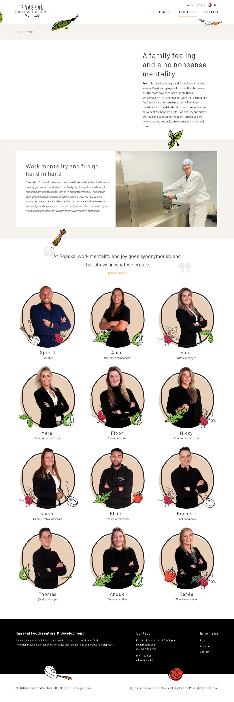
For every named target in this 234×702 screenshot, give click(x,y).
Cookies (166, 688)
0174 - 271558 (144, 655)
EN (213, 4)
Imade (88, 688)
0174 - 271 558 (195, 4)
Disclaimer (180, 688)
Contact (211, 12)
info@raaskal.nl (144, 659)
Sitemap (213, 688)
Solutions (160, 12)
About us (187, 12)
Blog (202, 640)
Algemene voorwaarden (144, 688)
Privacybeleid (197, 688)
